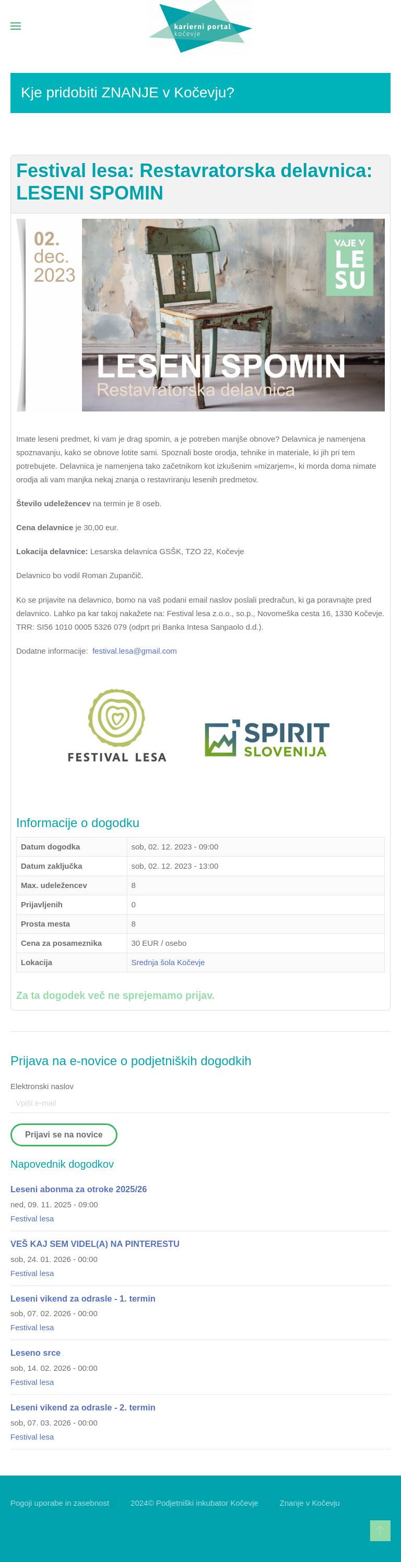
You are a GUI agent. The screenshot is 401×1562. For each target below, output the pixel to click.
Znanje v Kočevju (309, 1502)
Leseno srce (35, 1352)
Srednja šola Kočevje (168, 962)
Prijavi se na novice (64, 1134)
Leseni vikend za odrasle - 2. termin (83, 1407)
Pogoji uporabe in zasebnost (58, 1502)
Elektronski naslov (42, 1086)
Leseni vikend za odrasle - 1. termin (83, 1298)
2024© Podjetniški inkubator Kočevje (193, 1502)
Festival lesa (32, 1218)
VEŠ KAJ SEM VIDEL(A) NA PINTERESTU (95, 1243)
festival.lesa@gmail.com (134, 650)
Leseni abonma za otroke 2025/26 (78, 1189)
